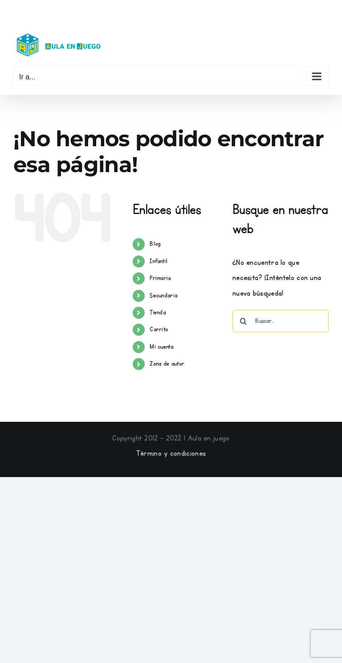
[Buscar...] (280, 321)
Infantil (158, 261)
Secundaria (163, 296)
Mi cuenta (161, 347)
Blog (155, 244)
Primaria (160, 278)
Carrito (159, 329)
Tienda (158, 313)
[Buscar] (243, 321)
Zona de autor (167, 364)
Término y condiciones (171, 453)
